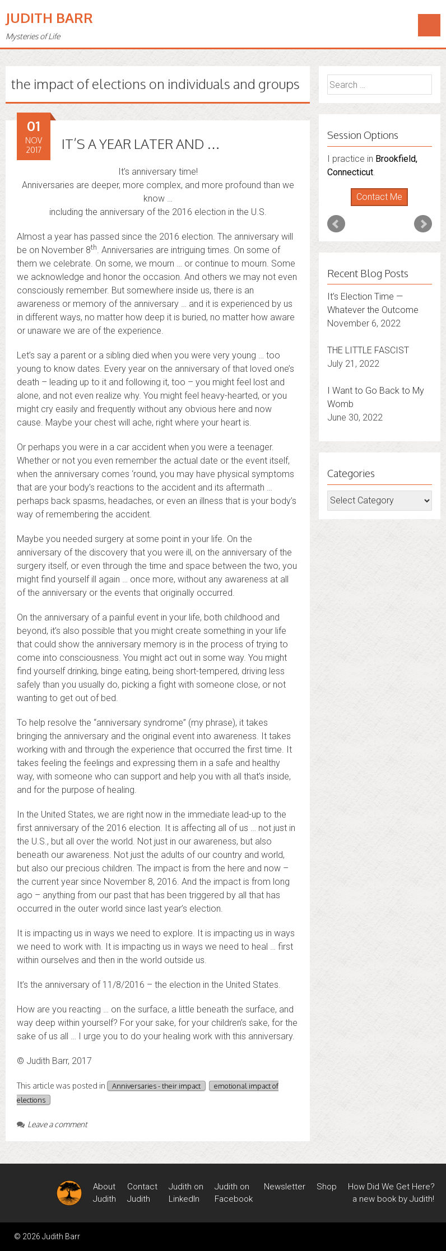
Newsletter (284, 1187)
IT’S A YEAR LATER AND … (141, 143)
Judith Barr (49, 17)
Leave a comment (52, 1124)
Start (375, 206)
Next (423, 224)
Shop (327, 1187)
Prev (336, 224)
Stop (384, 206)
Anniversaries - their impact (156, 1085)
